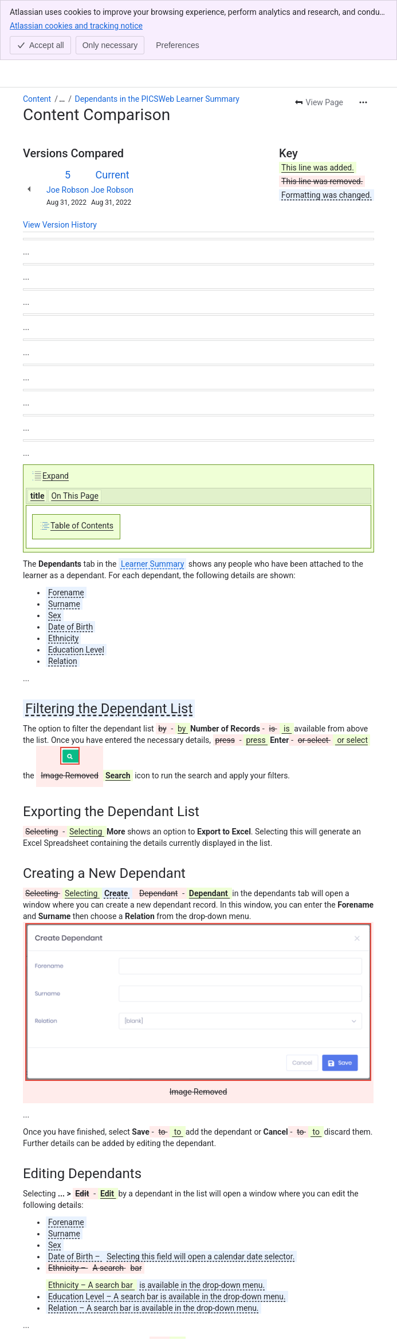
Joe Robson (67, 129)
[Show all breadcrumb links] (62, 39)
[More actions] (363, 42)
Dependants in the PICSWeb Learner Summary (157, 38)
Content (37, 38)
